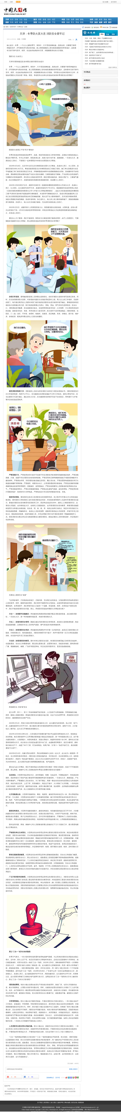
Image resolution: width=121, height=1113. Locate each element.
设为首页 (114, 2)
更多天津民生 (112, 67)
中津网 (18, 1089)
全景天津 (13, 27)
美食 (105, 19)
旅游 (96, 22)
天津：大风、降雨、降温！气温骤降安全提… (99, 38)
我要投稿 (81, 1102)
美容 (81, 22)
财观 (35, 22)
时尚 (63, 22)
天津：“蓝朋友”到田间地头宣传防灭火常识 (98, 47)
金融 (44, 22)
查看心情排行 (73, 1069)
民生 (102, 34)
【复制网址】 (50, 1077)
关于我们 (40, 1102)
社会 (107, 34)
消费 (96, 19)
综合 (25, 19)
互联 (68, 19)
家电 (81, 19)
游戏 (77, 19)
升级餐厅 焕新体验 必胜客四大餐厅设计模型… (99, 41)
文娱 (25, 22)
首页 (7, 27)
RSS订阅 (104, 27)
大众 (21, 19)
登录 (5, 2)
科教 (21, 22)
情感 (68, 22)
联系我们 (47, 1102)
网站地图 (67, 1102)
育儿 (72, 22)
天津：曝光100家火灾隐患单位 (94, 49)
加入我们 (53, 1102)
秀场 (77, 22)
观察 (7, 22)
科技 (63, 19)
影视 (44, 19)
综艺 (53, 19)
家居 (100, 19)
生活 (11, 19)
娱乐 (35, 19)
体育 (16, 22)
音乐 (49, 19)
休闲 (91, 19)
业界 (72, 19)
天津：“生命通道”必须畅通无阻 (94, 61)
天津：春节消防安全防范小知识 (95, 58)
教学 (110, 22)
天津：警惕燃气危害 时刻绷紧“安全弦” (97, 44)
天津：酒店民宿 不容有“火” (93, 55)
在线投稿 (113, 27)
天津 (7, 19)
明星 (39, 19)
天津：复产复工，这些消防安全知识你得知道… (100, 52)
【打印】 (57, 1077)
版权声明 (60, 1102)
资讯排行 (95, 27)
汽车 (91, 22)
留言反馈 (74, 1102)
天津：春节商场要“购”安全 (93, 64)
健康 (100, 22)
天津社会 (20, 27)
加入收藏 (105, 2)
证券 (49, 22)
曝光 (110, 19)
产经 (53, 22)
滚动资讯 (86, 27)
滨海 (16, 19)
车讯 (11, 22)
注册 (11, 2)
